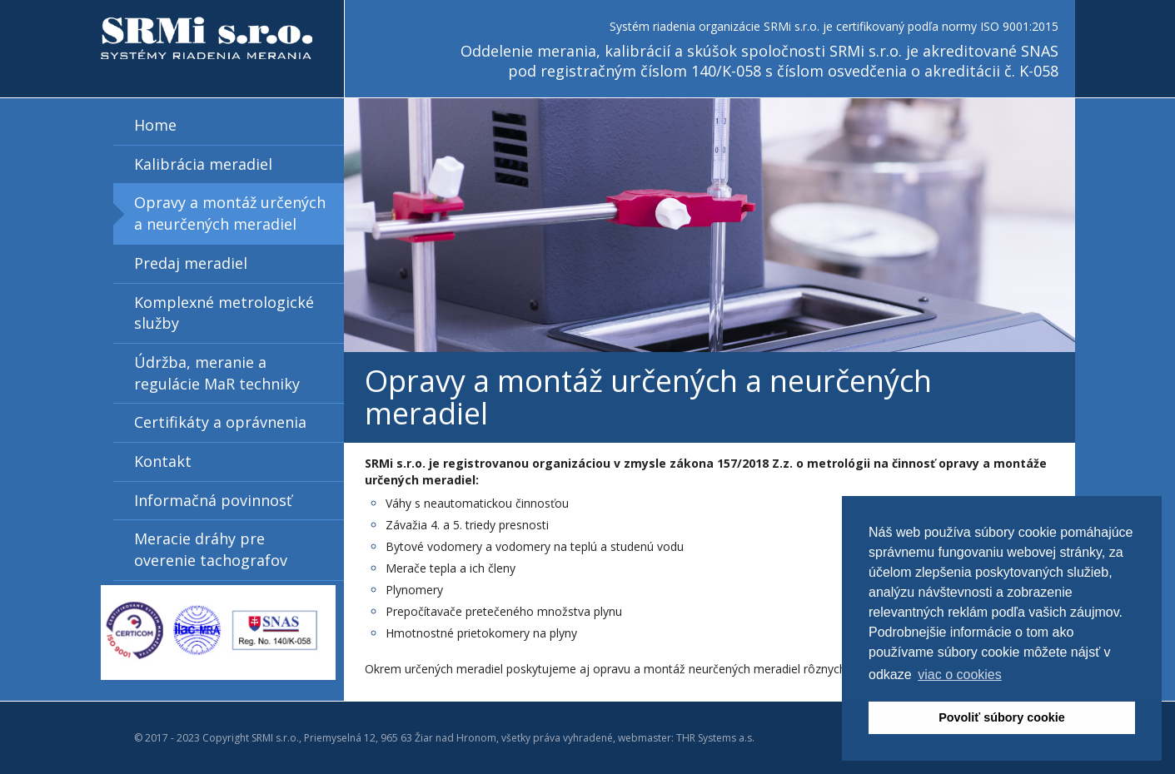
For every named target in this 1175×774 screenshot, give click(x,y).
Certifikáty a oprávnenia (220, 422)
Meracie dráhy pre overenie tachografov (210, 549)
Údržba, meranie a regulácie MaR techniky (217, 373)
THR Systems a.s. (715, 738)
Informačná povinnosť (212, 500)
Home (155, 125)
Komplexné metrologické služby (224, 313)
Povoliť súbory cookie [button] (1002, 717)
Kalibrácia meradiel (203, 164)
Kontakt (163, 461)
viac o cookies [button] (960, 674)
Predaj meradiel (190, 263)
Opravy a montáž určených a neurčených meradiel (230, 213)
